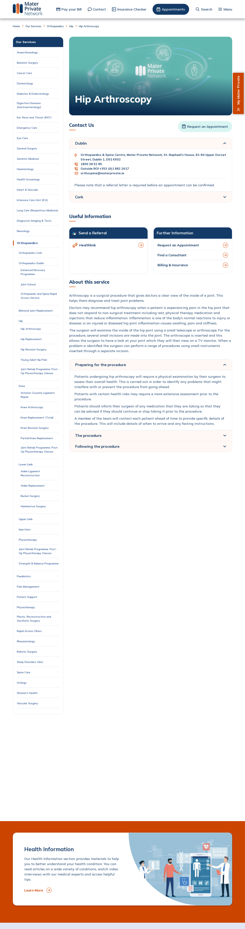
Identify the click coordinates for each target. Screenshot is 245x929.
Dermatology (25, 83)
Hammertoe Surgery (34, 506)
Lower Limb (26, 464)
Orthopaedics (55, 26)
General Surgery (27, 148)
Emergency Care (27, 127)
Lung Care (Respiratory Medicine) (37, 210)
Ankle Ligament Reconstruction (31, 473)
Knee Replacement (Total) (37, 417)
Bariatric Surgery (27, 62)
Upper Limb (26, 519)
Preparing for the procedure (100, 364)
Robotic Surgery (27, 651)
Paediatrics (24, 576)
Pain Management (28, 586)
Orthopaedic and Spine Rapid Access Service (39, 296)
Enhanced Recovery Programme (33, 272)
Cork (79, 197)
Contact (99, 9)
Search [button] (206, 9)
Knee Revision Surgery (35, 428)
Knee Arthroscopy (32, 407)
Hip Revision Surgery (34, 349)
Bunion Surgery (31, 496)
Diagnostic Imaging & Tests (34, 220)
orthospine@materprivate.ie (102, 173)
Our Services (33, 26)
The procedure (88, 435)
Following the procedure (97, 446)
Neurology (23, 231)
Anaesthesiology (27, 52)
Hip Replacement (31, 339)
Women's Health (27, 693)
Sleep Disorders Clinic (30, 662)
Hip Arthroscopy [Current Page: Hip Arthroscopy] (31, 329)
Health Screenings (28, 179)
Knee (22, 386)
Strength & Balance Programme (39, 563)
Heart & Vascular (27, 189)
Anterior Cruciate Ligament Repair (38, 395)
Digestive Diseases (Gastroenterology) (29, 105)
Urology (22, 682)
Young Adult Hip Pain (34, 360)
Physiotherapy (28, 539)
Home (16, 26)
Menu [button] (227, 9)
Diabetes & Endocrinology (33, 93)
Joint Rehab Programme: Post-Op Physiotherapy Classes (40, 371)
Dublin (81, 143)
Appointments (173, 9)
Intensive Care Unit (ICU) (32, 200)
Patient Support (27, 597)
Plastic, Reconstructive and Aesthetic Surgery (34, 618)
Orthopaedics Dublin (31, 263)
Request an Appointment (207, 126)
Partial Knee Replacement (37, 438)
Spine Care (24, 672)
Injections (25, 529)
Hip (71, 26)
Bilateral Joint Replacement (36, 310)
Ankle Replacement (33, 485)
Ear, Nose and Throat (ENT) (34, 117)
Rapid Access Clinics (29, 631)
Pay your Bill (71, 9)
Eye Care (22, 138)
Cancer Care (25, 73)
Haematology (25, 169)
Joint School (28, 284)
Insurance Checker (131, 9)
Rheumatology (26, 641)
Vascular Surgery (27, 703)
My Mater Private (238, 90)
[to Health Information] (122, 869)
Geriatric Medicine (28, 158)
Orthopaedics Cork (30, 253)
